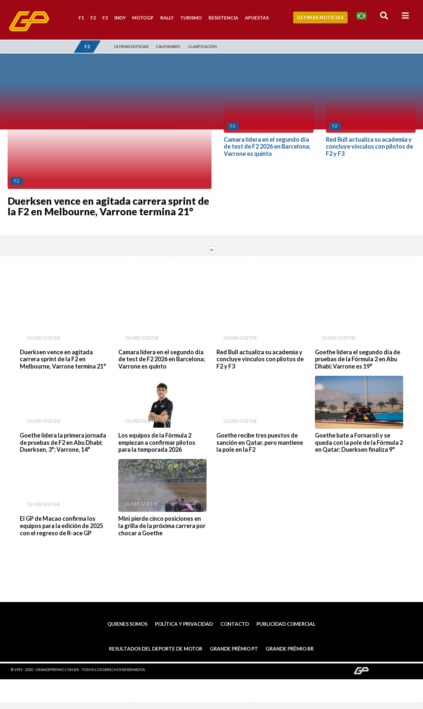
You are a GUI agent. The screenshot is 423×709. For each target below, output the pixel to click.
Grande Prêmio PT (234, 649)
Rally (166, 17)
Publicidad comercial (286, 624)
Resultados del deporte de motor (155, 649)
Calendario (168, 46)
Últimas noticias (131, 46)
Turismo (191, 17)
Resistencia (223, 17)
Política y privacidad (184, 624)
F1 (81, 17)
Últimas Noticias (320, 17)
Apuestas (257, 17)
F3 (105, 17)
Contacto (234, 624)
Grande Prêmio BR (290, 649)
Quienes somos (127, 624)
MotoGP (143, 17)
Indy (120, 17)
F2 (93, 17)
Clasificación (202, 46)
